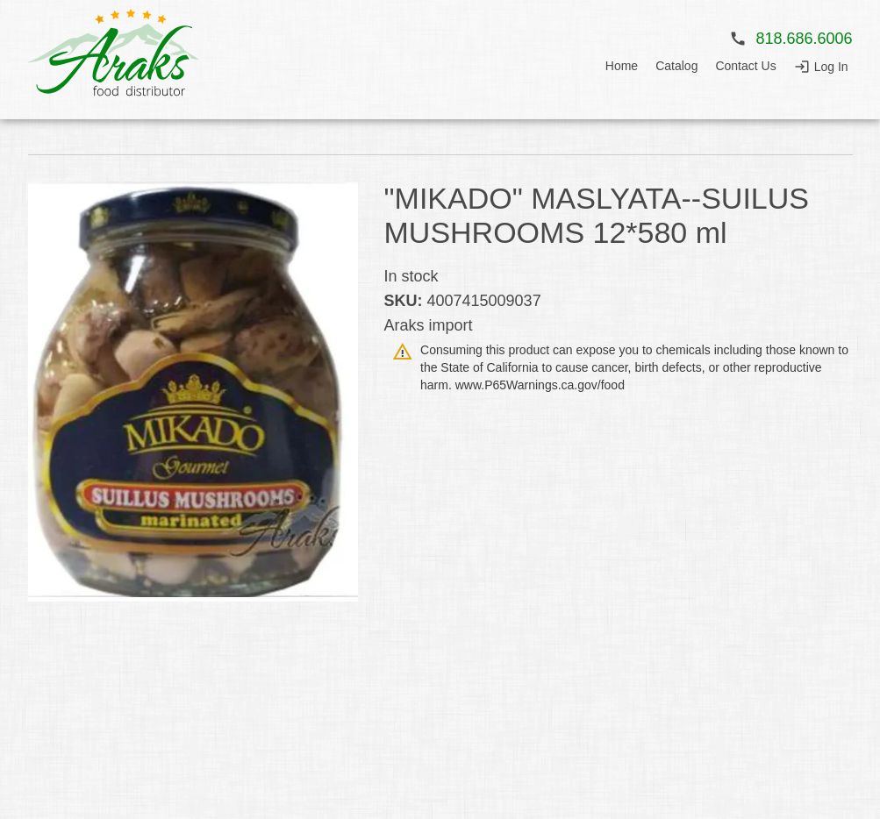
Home (621, 66)
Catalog (676, 66)
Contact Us (745, 66)
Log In (831, 67)
